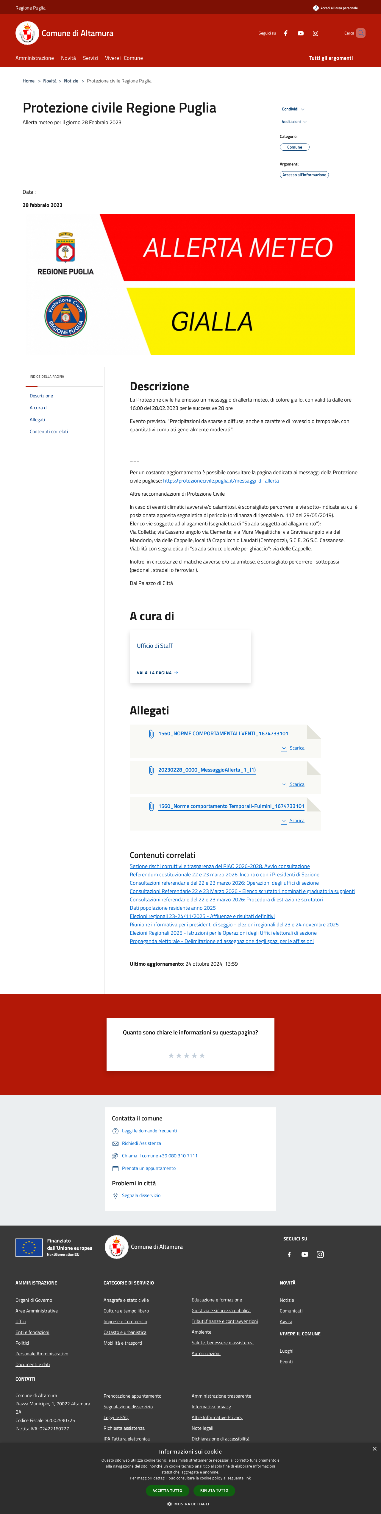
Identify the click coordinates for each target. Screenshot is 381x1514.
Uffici (20, 1321)
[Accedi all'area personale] (335, 8)
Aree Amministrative (36, 1310)
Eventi (286, 1361)
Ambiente (201, 1331)
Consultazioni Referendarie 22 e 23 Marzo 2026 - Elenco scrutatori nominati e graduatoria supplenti (242, 891)
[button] (190, 1504)
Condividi (294, 109)
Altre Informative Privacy (217, 1417)
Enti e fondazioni (32, 1332)
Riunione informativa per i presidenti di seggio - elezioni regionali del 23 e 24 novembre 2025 (234, 924)
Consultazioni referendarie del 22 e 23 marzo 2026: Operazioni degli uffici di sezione (224, 883)
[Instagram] (305, 33)
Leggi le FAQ (116, 1417)
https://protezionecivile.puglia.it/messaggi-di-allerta (221, 481)
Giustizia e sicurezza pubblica (221, 1310)
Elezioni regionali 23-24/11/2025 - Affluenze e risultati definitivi (202, 916)
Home (29, 80)
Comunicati (291, 1310)
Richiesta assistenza (124, 1428)
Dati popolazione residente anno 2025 (173, 908)
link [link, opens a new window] (248, 1478)
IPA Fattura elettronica (127, 1438)
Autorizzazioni (206, 1353)
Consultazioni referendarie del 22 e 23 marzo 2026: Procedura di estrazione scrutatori (226, 899)
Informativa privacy (211, 1406)
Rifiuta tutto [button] (214, 1490)
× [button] (374, 1449)
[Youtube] (290, 33)
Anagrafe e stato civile (126, 1300)
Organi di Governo (33, 1300)
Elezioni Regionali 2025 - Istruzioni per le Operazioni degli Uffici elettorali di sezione (223, 933)
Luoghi (286, 1350)
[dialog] (190, 1478)
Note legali (202, 1428)
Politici (22, 1342)
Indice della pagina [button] (47, 376)
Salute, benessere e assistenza (223, 1342)
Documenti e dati (32, 1364)
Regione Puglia (30, 7)
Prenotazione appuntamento (132, 1395)
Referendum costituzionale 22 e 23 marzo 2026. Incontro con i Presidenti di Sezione (224, 874)
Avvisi (286, 1321)
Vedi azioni (295, 121)
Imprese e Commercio (125, 1321)
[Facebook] (276, 33)
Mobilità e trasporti (123, 1342)
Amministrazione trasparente (221, 1395)
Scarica (292, 747)
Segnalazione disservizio (128, 1406)
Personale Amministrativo (41, 1353)
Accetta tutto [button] (167, 1490)
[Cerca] (358, 33)
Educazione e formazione (217, 1299)
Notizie (71, 80)
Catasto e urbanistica (125, 1332)
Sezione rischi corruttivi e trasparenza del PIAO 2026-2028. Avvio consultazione (220, 866)
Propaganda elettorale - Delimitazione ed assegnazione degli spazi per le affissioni (222, 941)
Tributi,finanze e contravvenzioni (225, 1321)
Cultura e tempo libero (126, 1310)
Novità (50, 80)
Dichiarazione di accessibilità (220, 1438)
